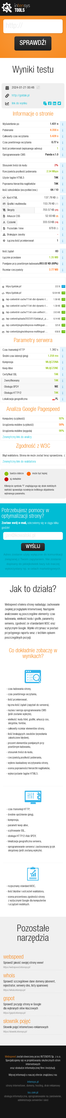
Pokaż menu (58, 8)
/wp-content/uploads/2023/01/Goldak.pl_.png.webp (30, 319)
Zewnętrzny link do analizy (17, 437)
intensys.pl (33, 1082)
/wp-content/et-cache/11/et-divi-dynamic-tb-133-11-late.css (34, 299)
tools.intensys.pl (16, 7)
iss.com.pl (33, 1092)
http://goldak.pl (20, 95)
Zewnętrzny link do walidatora (19, 461)
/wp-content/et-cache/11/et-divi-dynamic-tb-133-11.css (32, 306)
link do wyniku (19, 103)
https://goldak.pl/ (13, 287)
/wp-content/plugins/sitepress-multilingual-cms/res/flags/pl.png (35, 325)
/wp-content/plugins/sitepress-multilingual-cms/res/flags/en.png (35, 332)
